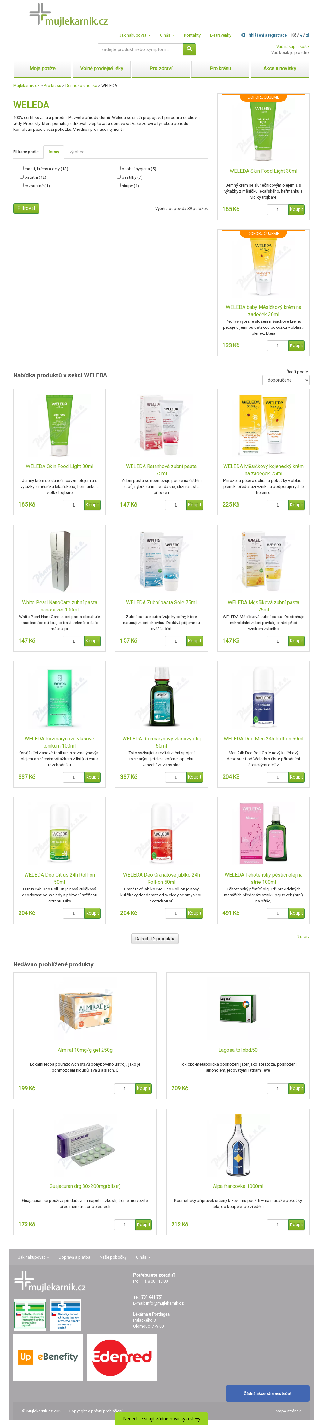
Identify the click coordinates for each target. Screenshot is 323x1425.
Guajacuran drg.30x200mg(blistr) (85, 1186)
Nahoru (303, 936)
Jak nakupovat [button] (134, 35)
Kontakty (192, 35)
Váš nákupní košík (293, 46)
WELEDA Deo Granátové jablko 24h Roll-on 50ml (161, 878)
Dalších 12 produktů (154, 938)
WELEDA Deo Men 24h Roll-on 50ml (263, 739)
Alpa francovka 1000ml (238, 1186)
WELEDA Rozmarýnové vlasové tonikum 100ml (59, 742)
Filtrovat (26, 208)
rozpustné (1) (37, 185)
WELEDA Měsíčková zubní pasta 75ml (263, 606)
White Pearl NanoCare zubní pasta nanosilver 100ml (59, 606)
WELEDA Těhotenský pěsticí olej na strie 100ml (263, 878)
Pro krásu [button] (220, 69)
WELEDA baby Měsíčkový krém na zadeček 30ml (263, 310)
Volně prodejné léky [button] (101, 69)
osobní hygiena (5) (139, 168)
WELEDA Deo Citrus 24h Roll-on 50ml (59, 878)
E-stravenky (220, 35)
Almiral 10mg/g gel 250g (85, 1050)
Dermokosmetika (81, 85)
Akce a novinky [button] (279, 69)
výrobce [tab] (77, 151)
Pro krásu (52, 85)
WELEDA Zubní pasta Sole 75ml (161, 602)
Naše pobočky (113, 1257)
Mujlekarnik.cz (26, 85)
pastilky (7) (132, 177)
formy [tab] (53, 151)
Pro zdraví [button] (161, 69)
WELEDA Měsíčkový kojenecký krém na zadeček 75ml (263, 470)
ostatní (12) (35, 177)
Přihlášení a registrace (264, 35)
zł (307, 35)
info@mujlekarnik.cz (165, 1303)
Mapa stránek (288, 1411)
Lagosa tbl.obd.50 (238, 1050)
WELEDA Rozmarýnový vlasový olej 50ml (161, 742)
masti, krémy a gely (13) (46, 168)
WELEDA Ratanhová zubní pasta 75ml (161, 470)
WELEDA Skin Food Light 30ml (263, 171)
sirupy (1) (130, 185)
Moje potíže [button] (42, 69)
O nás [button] (167, 35)
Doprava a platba (74, 1257)
